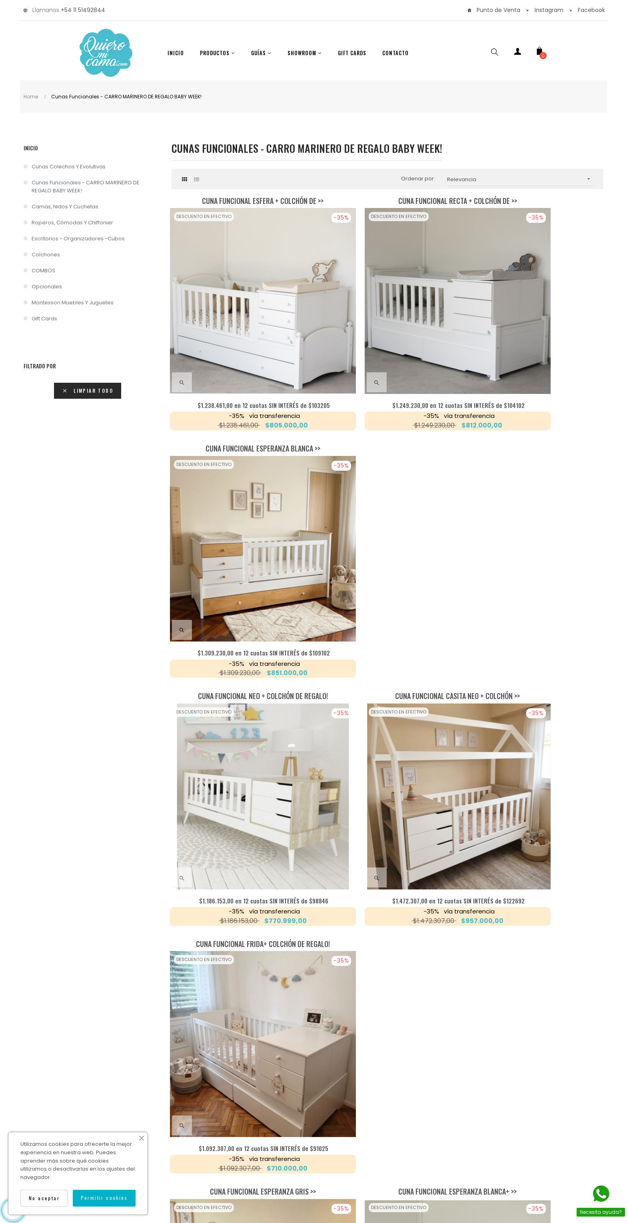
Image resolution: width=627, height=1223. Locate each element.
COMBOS (43, 270)
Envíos (214, 1139)
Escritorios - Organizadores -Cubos (78, 238)
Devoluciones (375, 1139)
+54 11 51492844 (83, 10)
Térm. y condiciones (511, 1139)
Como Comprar (168, 1139)
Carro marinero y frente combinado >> (239, 794)
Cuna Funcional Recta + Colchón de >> (387, 201)
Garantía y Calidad (264, 1139)
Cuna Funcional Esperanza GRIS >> (239, 596)
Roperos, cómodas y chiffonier (72, 222)
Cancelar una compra (439, 1139)
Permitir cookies (104, 1197)
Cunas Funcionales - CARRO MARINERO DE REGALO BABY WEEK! (86, 186)
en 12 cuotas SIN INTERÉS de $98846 (239, 553)
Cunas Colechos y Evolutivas (69, 166)
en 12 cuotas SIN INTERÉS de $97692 (387, 751)
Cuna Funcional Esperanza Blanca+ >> (387, 596)
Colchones (46, 254)
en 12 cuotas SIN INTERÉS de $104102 (387, 355)
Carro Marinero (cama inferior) (535, 596)
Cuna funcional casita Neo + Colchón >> (387, 398)
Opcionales (47, 286)
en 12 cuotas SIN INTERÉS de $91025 (535, 553)
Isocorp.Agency (407, 1155)
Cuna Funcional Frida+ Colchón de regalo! (535, 398)
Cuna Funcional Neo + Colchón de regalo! (239, 398)
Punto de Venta (498, 10)
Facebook (591, 10)
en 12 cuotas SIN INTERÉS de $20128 (387, 949)
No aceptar (44, 1198)
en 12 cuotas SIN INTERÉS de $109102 (535, 355)
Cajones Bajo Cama (387, 794)
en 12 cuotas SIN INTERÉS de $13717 (535, 751)
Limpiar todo (87, 390)
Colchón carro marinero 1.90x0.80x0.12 (535, 794)
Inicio (31, 148)
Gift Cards (44, 318)
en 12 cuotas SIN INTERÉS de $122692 (387, 553)
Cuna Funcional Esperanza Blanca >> (535, 201)
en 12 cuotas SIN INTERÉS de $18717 (239, 949)
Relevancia (521, 179)
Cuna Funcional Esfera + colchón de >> (239, 201)
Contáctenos (323, 1139)
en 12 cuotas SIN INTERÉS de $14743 (535, 949)
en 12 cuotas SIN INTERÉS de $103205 (239, 355)
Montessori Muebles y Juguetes (73, 302)
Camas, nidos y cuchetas (65, 206)
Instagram (549, 10)
